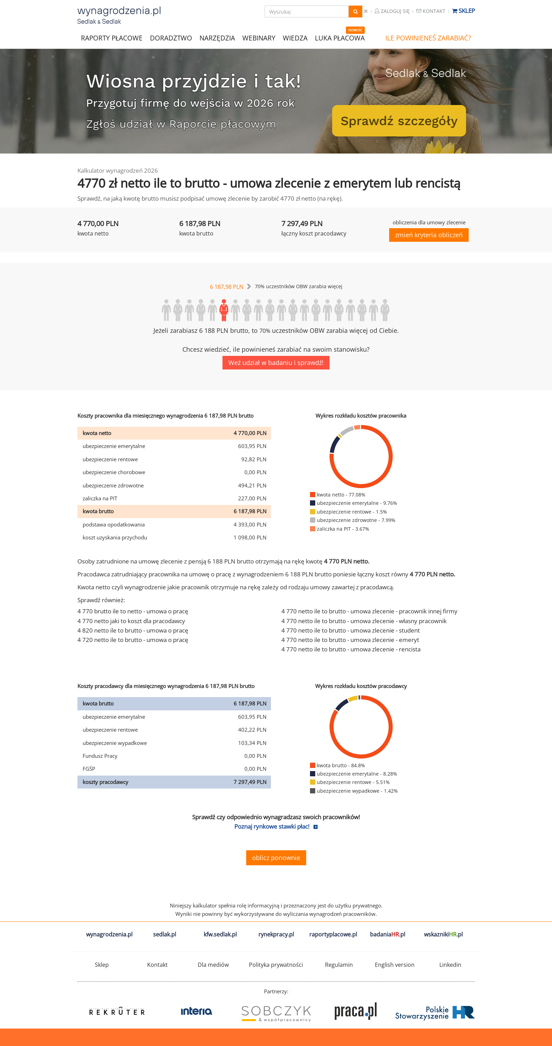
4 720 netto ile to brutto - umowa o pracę (132, 640)
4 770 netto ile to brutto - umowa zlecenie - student (350, 630)
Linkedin (450, 965)
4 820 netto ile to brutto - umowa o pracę (132, 630)
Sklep (463, 11)
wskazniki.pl (443, 934)
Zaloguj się (392, 11)
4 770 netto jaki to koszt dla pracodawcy (131, 621)
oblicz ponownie (276, 857)
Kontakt (430, 11)
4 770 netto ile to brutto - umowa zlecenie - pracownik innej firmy (369, 611)
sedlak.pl (164, 934)
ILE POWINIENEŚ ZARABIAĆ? (428, 38)
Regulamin (339, 965)
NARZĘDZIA (217, 37)
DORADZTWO (171, 38)
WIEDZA (295, 38)
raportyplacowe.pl (333, 934)
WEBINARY (258, 37)
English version (395, 965)
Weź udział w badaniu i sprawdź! (276, 362)
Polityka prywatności (276, 965)
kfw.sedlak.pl (220, 934)
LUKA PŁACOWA (340, 38)
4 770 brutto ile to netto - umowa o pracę (132, 611)
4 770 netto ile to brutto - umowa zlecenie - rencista (351, 649)
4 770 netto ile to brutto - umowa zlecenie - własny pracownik (364, 621)
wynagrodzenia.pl (109, 934)
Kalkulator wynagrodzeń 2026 (117, 170)
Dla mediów (213, 965)
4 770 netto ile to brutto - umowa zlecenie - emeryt (350, 640)
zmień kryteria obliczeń (429, 235)
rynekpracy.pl (276, 934)
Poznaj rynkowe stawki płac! (271, 826)
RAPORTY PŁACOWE (112, 37)
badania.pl (387, 934)
